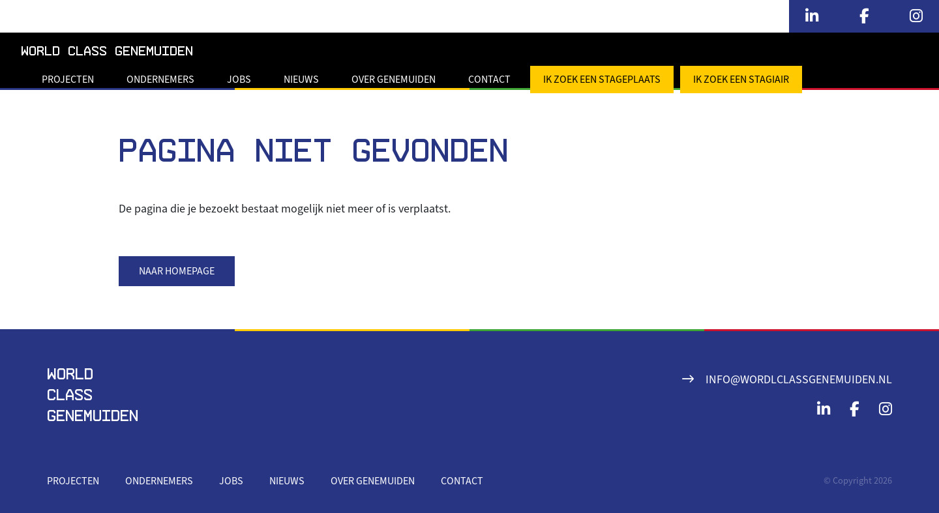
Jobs (239, 79)
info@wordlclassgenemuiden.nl (799, 380)
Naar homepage (177, 271)
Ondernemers (160, 79)
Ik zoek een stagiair (741, 79)
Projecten (68, 79)
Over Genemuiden (393, 79)
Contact (489, 79)
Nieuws (301, 79)
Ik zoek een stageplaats (602, 79)
